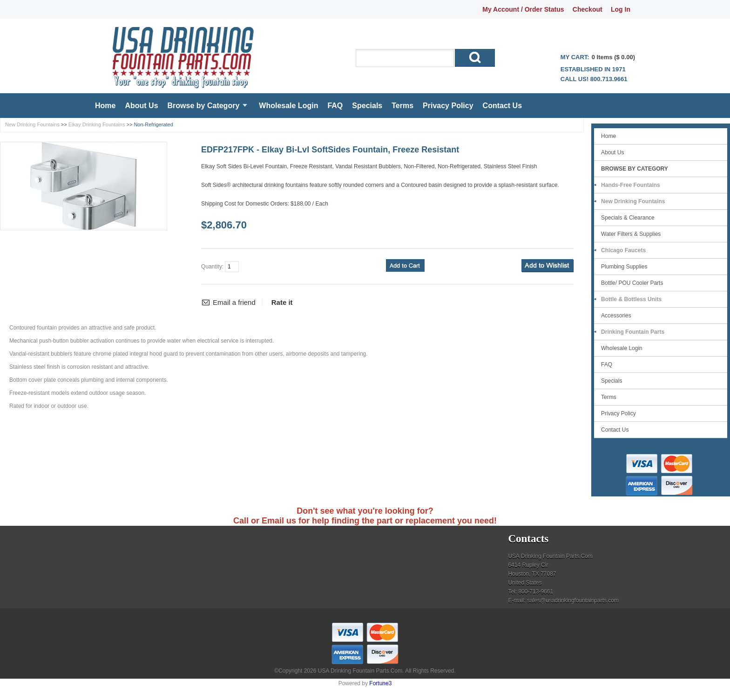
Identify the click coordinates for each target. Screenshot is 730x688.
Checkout (587, 9)
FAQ (335, 106)
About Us (141, 106)
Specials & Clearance (628, 217)
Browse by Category (204, 106)
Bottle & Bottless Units (631, 299)
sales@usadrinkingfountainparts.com (573, 600)
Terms (402, 106)
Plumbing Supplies (624, 266)
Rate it (282, 302)
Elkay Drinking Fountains (96, 124)
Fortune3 (380, 683)
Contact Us (502, 106)
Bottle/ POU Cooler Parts (632, 283)
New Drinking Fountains (32, 124)
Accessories (616, 315)
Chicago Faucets (623, 250)
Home (105, 106)
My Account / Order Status (523, 9)
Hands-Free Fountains (630, 185)
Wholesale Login (288, 106)
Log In (620, 9)
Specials (367, 106)
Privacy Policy (448, 106)
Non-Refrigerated (153, 124)
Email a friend (234, 302)
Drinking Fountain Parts (632, 332)
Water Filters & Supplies (631, 234)
